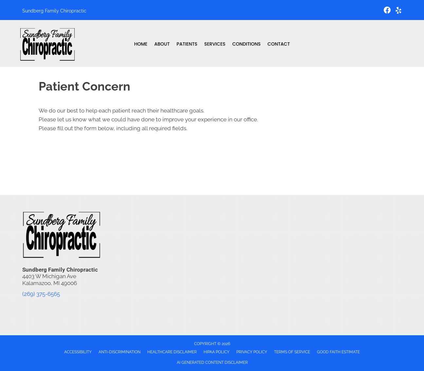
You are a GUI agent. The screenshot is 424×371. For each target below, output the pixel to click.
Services (215, 44)
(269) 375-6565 (41, 294)
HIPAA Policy (217, 352)
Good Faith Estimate (338, 352)
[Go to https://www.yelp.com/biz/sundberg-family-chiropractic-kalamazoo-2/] (398, 11)
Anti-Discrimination (119, 352)
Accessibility (78, 352)
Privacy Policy (251, 352)
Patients (186, 44)
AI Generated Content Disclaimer (212, 362)
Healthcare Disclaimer (172, 352)
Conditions (246, 44)
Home (141, 44)
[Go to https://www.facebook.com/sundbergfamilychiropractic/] (387, 11)
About (162, 44)
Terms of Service (292, 352)
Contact (278, 44)
